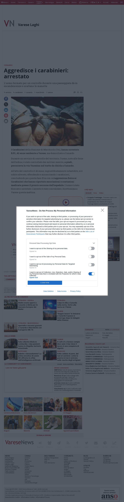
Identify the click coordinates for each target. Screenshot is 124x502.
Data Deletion (49, 291)
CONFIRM (44, 283)
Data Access (61, 291)
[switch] (91, 248)
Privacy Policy (75, 291)
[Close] (103, 211)
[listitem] (62, 243)
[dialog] (62, 251)
